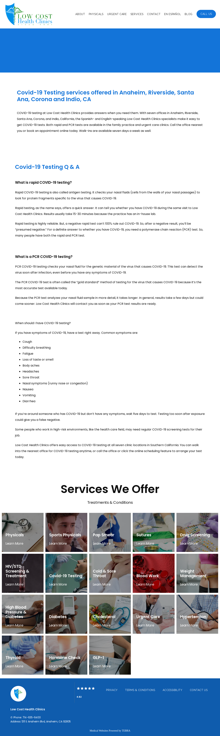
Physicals (96, 14)
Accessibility (172, 690)
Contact (153, 14)
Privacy (112, 690)
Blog (188, 14)
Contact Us (199, 690)
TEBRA (126, 730)
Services (137, 14)
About (80, 14)
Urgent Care (117, 14)
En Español (172, 14)
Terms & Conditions (140, 690)
